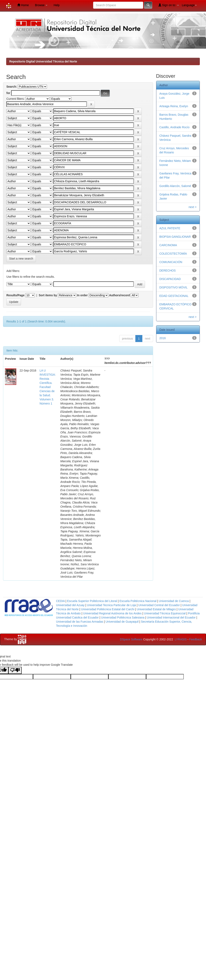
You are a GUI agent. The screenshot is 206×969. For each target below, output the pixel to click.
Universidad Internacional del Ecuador (171, 617)
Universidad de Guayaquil (121, 621)
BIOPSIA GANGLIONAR (175, 236)
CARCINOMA (168, 245)
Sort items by (48, 295)
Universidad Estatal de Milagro (156, 609)
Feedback (195, 639)
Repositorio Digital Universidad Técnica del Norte (43, 61)
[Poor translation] (15, 670)
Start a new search (21, 258)
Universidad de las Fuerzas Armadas (79, 621)
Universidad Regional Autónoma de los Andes (112, 613)
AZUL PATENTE (169, 228)
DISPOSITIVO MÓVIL (173, 287)
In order (82, 295)
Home (23, 5)
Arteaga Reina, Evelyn (173, 106)
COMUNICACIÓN (170, 262)
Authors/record (119, 295)
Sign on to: (168, 5)
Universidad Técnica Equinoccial (165, 613)
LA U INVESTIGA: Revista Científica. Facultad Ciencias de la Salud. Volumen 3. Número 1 (48, 387)
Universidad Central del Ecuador (159, 605)
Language (189, 5)
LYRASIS (181, 639)
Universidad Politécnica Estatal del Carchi (107, 609)
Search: (11, 86)
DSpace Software (131, 639)
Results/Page (15, 295)
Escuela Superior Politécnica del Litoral (92, 601)
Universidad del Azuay (70, 605)
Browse (41, 5)
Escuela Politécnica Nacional (138, 601)
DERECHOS (167, 270)
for (8, 93)
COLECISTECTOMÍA (173, 253)
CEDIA (60, 601)
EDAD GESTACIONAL (173, 296)
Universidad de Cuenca (174, 601)
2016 (162, 338)
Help (57, 5)
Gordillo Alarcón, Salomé (175, 186)
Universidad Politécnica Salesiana (122, 617)
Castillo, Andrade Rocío (174, 127)
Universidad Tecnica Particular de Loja (111, 605)
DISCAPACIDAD (170, 279)
